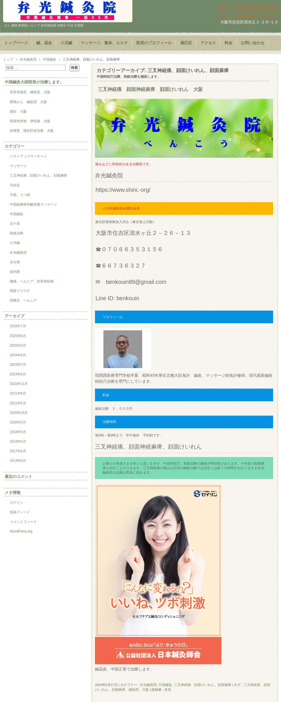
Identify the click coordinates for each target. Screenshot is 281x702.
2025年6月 (18, 336)
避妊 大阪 (18, 111)
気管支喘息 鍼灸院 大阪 (30, 92)
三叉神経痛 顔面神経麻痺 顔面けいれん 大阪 (150, 89)
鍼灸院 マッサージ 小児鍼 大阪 (67, 11)
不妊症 (15, 185)
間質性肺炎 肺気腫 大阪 (30, 121)
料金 (228, 43)
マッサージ (18, 166)
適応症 (186, 43)
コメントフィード (23, 522)
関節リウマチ (20, 291)
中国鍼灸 (16, 214)
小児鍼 (66, 43)
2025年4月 (18, 345)
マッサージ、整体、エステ (104, 43)
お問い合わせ (252, 43)
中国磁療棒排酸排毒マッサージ (33, 204)
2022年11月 (19, 384)
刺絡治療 (16, 233)
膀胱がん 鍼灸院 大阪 (28, 102)
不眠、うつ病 (20, 195)
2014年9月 (18, 461)
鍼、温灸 (44, 43)
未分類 (15, 262)
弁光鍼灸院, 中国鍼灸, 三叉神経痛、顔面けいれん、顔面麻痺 (185, 685)
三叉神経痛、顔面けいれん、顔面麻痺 (38, 175)
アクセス (208, 43)
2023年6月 (18, 374)
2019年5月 (18, 432)
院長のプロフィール (154, 43)
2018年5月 (18, 442)
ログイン (16, 503)
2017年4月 (18, 451)
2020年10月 (19, 413)
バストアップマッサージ (28, 156)
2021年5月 (18, 403)
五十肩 (15, 224)
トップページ (16, 43)
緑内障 (15, 272)
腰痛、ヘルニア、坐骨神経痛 (32, 281)
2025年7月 (18, 326)
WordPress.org (21, 531)
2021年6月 (18, 393)
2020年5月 (18, 422)
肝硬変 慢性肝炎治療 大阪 (32, 131)
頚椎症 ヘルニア (23, 300)
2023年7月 (18, 365)
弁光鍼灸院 (18, 253)
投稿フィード (20, 512)
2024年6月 (18, 355)
